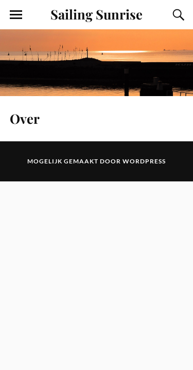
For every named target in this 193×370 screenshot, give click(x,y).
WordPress (144, 161)
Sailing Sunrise (96, 14)
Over (25, 118)
